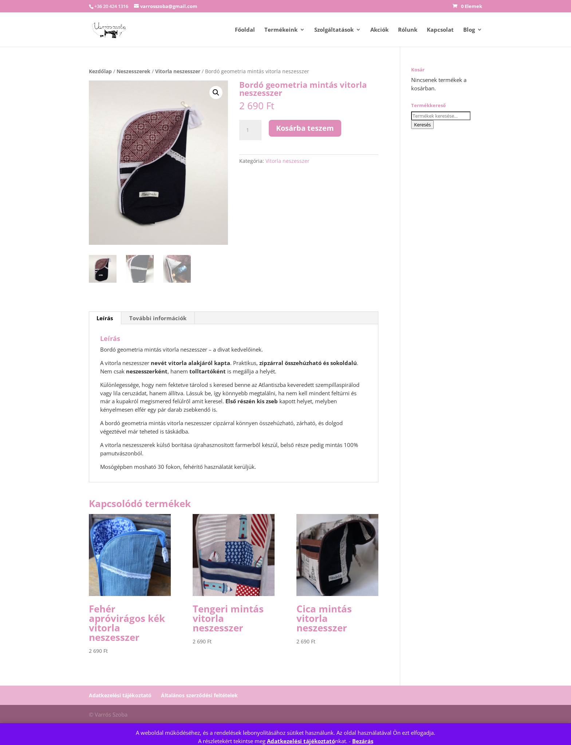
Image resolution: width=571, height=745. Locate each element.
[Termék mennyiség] (250, 130)
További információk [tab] (157, 317)
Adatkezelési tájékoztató (301, 741)
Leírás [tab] (105, 317)
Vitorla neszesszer (177, 71)
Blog (469, 30)
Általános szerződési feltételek (199, 694)
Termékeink (281, 30)
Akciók (379, 30)
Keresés (422, 124)
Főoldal (245, 30)
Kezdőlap (100, 71)
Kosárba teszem (305, 128)
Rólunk (407, 30)
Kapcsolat (440, 30)
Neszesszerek (133, 71)
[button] (216, 92)
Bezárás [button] (362, 741)
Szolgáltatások (334, 30)
